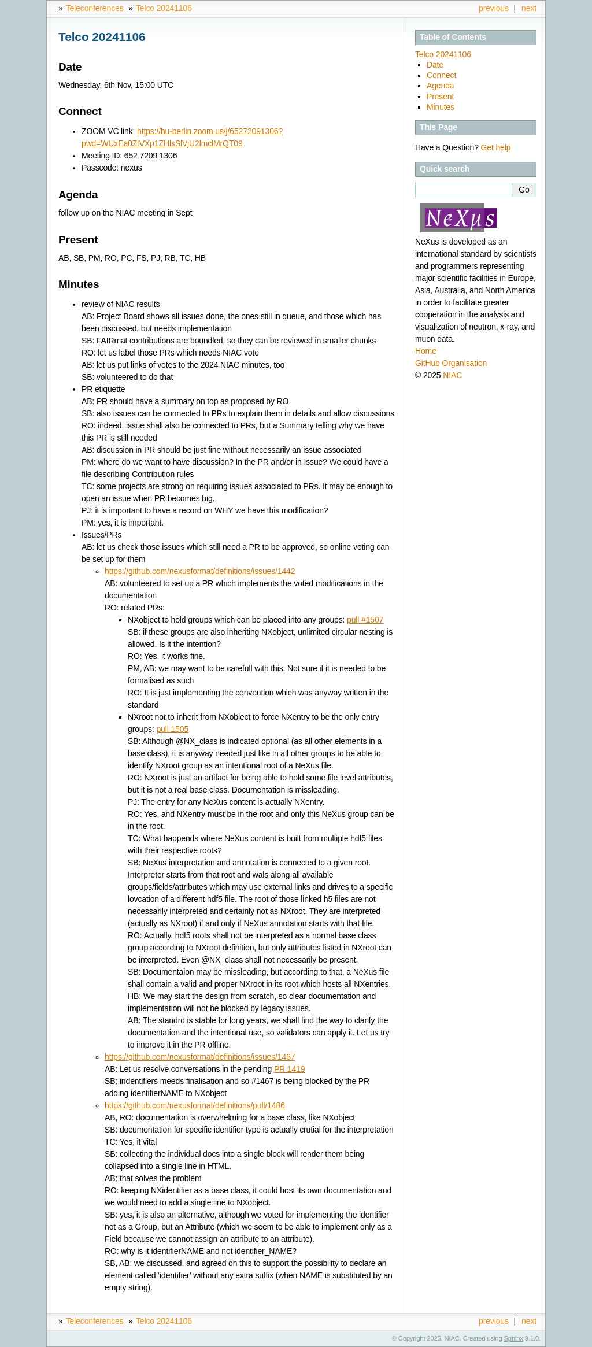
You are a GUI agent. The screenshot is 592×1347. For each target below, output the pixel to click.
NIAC (452, 375)
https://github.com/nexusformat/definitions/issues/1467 (200, 1056)
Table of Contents (453, 37)
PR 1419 (289, 1069)
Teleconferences (95, 8)
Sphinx (513, 1338)
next (528, 8)
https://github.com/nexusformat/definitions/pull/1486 (195, 1105)
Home (425, 351)
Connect (441, 75)
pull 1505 (172, 729)
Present (440, 96)
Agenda (440, 85)
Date (435, 64)
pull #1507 (365, 619)
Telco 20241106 (164, 8)
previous (494, 8)
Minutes (440, 107)
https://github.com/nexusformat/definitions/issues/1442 (200, 571)
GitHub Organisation (451, 363)
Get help (496, 147)
